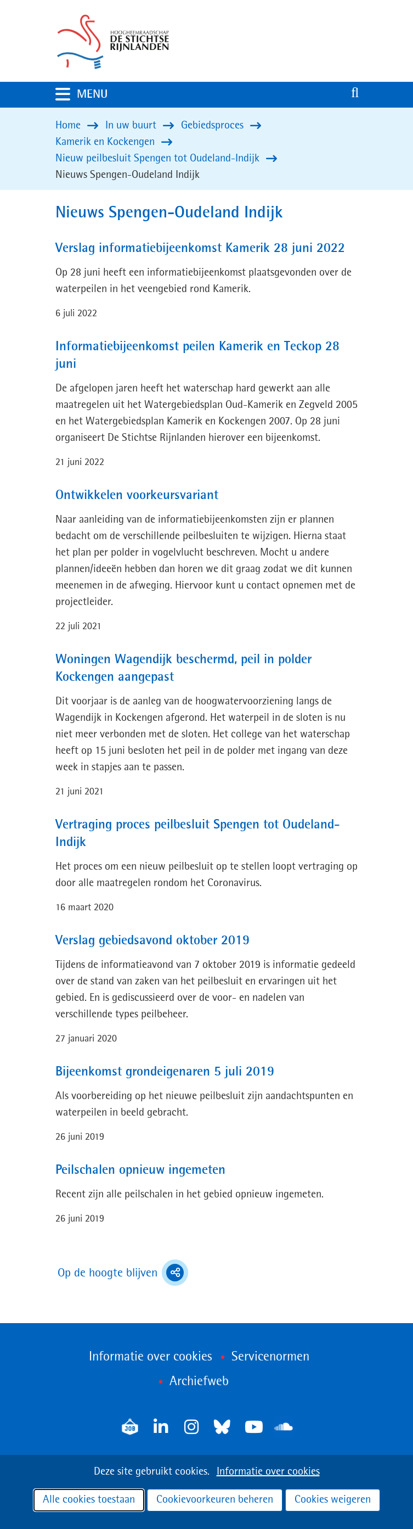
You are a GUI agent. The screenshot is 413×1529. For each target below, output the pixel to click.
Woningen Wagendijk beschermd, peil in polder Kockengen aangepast (183, 668)
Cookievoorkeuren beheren (214, 1499)
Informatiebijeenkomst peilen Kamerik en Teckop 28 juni (197, 355)
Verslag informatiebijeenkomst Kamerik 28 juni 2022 (200, 248)
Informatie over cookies (268, 1471)
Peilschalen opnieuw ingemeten (140, 1170)
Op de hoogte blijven (123, 1272)
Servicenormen (270, 1357)
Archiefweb (199, 1381)
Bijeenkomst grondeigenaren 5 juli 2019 (164, 1072)
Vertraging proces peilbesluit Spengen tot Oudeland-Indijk (197, 834)
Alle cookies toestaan (89, 1499)
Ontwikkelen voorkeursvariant (136, 495)
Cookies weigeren (333, 1499)
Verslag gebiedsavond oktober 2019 (152, 941)
